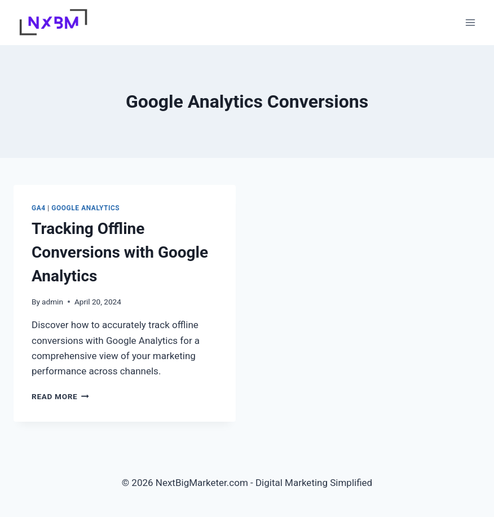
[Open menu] (470, 22)
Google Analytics (85, 208)
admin (52, 301)
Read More (60, 396)
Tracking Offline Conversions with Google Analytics (120, 252)
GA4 (39, 208)
